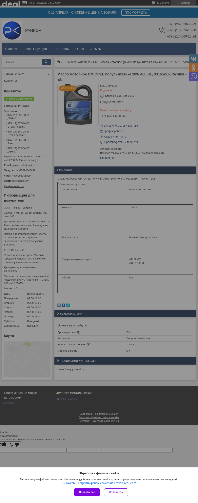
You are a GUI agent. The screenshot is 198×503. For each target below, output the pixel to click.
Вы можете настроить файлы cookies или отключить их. (97, 483)
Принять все (87, 492)
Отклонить (116, 492)
